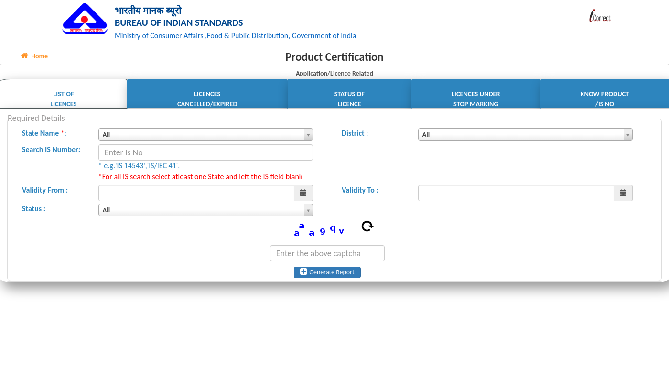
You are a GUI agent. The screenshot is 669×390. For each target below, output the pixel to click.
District (353, 134)
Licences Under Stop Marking (476, 100)
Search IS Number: (51, 150)
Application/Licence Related (334, 75)
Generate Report (327, 273)
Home (34, 58)
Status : (33, 210)
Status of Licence (349, 100)
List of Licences (63, 100)
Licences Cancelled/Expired (207, 100)
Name (49, 134)
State (30, 134)
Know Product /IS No (605, 100)
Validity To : (360, 191)
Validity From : (45, 191)
